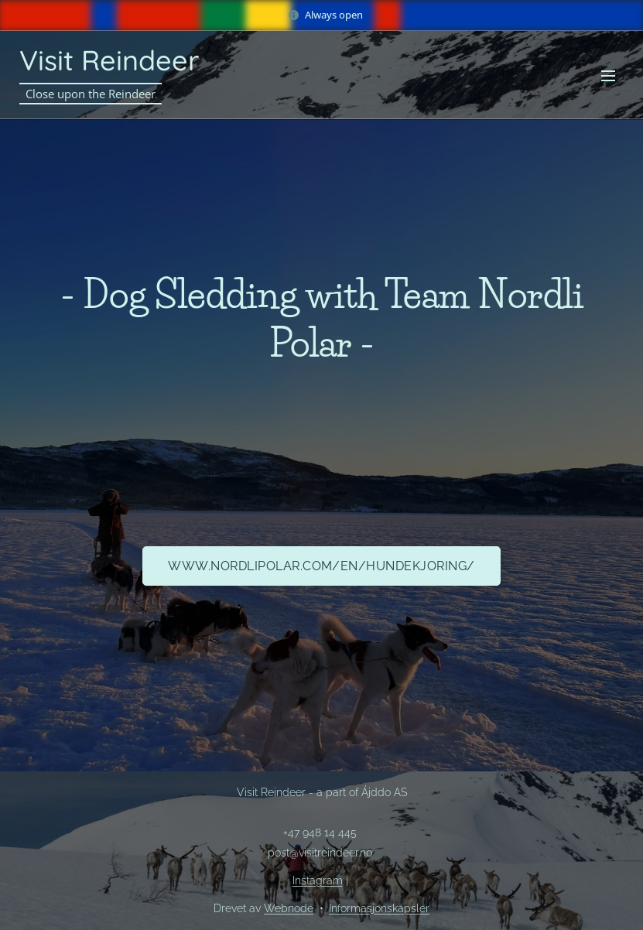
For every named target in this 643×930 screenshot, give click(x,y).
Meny (608, 76)
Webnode (288, 908)
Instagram (317, 880)
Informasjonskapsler (379, 908)
